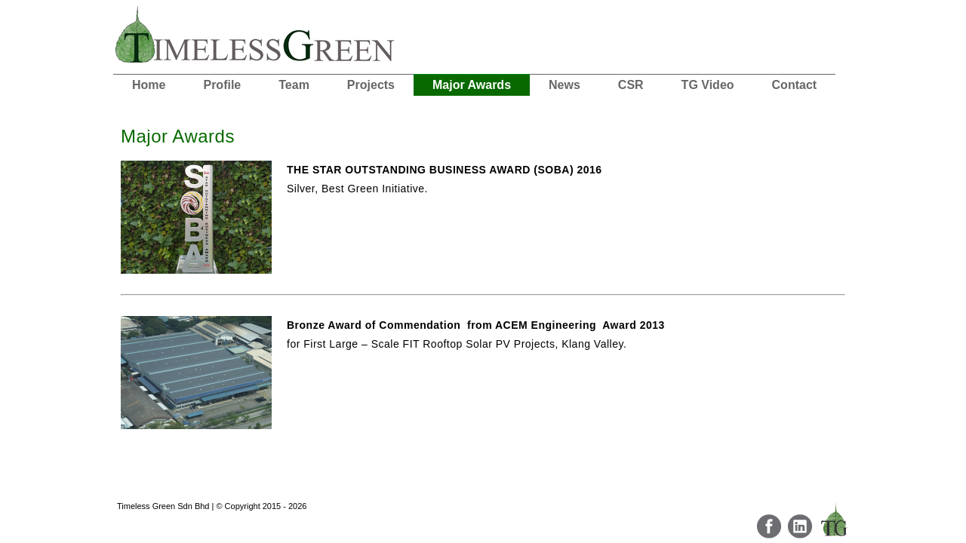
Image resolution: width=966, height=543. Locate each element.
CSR (631, 84)
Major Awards (471, 84)
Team (293, 84)
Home (148, 84)
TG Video (707, 84)
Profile (222, 84)
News (564, 84)
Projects (371, 84)
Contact (794, 84)
